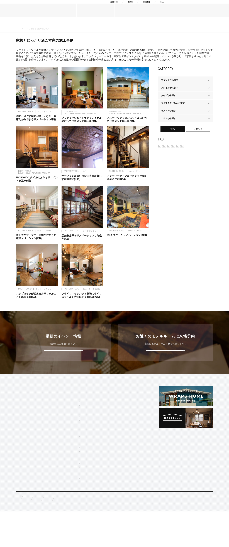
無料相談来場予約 (39, 533)
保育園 (184, 153)
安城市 (184, 147)
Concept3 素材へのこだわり (119, 414)
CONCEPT (111, 396)
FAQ (18, 532)
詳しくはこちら (63, 358)
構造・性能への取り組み (118, 426)
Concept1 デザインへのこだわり (121, 403)
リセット (198, 128)
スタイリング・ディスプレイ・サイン (82, 512)
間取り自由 (69, 458)
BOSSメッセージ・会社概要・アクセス (35, 411)
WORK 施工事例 (31, 29)
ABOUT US (107, 5)
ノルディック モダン (74, 442)
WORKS (20, 461)
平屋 (66, 467)
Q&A (161, 5)
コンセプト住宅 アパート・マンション (82, 477)
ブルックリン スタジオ (75, 413)
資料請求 (184, 5)
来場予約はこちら (165, 358)
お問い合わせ (84, 533)
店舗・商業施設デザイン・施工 (79, 492)
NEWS (126, 5)
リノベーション (71, 472)
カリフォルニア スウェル (76, 418)
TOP (18, 396)
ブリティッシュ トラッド (76, 437)
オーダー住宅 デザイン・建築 (78, 487)
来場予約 (213, 5)
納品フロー (111, 420)
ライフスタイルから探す (51, 29)
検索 (172, 128)
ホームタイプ (66, 453)
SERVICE (64, 396)
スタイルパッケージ (69, 408)
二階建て (68, 462)
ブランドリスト (23, 417)
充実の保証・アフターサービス (121, 431)
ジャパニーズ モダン (74, 447)
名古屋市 (167, 147)
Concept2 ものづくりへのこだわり (123, 408)
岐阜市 (199, 147)
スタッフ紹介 (22, 423)
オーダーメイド (23, 446)
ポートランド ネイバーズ (76, 428)
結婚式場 (200, 153)
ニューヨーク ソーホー (75, 433)
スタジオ (167, 153)
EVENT (19, 469)
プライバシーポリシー (112, 533)
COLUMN (144, 5)
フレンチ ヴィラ (71, 423)
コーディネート (71, 502)
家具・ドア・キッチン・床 (76, 507)
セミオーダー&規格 (69, 403)
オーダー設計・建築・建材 (73, 483)
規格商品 (20, 452)
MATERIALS (22, 440)
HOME (18, 29)
